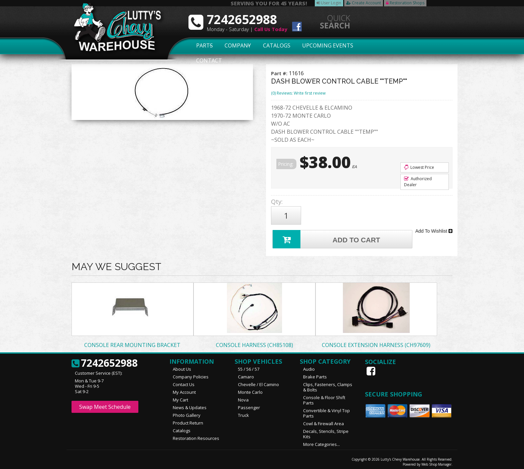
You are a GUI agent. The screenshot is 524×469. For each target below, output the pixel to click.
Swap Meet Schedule (105, 403)
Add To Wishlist (433, 228)
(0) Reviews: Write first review (298, 93)
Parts (201, 46)
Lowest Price (419, 167)
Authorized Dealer (418, 182)
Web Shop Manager (436, 461)
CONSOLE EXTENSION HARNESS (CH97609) (376, 342)
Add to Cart (327, 235)
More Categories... (321, 441)
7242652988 (105, 360)
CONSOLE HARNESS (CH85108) (254, 342)
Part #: (280, 73)
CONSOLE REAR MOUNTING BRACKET (132, 342)
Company (236, 46)
